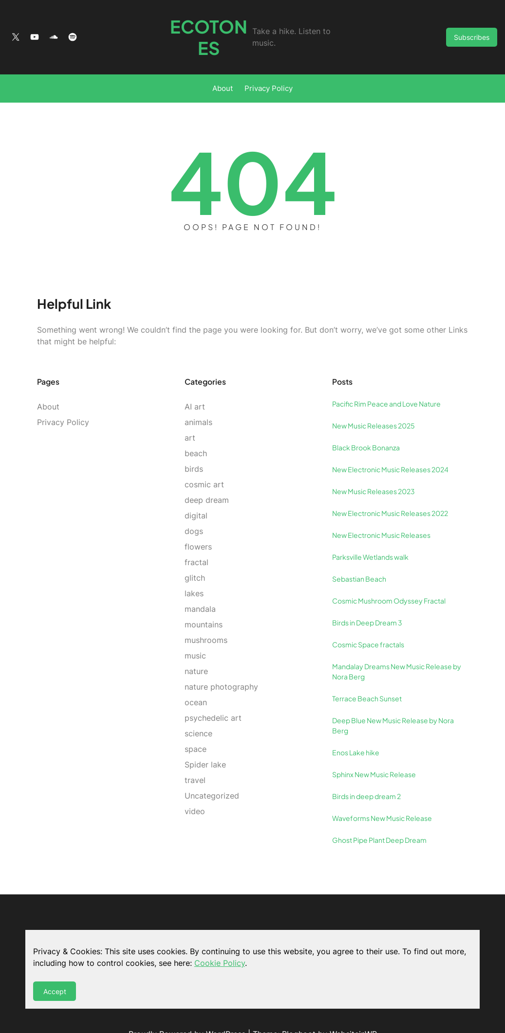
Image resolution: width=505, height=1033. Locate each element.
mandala (200, 587)
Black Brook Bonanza (366, 425)
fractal (196, 540)
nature (196, 649)
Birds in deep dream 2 (366, 774)
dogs (194, 509)
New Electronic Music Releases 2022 (390, 491)
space (195, 727)
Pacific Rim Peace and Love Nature (386, 381)
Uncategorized (212, 774)
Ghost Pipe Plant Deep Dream (379, 818)
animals (198, 400)
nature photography (221, 665)
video (195, 789)
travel (195, 758)
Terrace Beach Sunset (367, 676)
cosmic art (204, 462)
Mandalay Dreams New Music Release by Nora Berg (396, 649)
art (190, 416)
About (222, 66)
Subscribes (471, 26)
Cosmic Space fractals (368, 622)
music (195, 634)
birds (194, 447)
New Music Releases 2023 (373, 469)
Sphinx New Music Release (374, 752)
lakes (194, 571)
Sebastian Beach (359, 556)
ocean (196, 680)
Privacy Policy (268, 66)
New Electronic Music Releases (381, 513)
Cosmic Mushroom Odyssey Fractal (389, 578)
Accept (54, 991)
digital (196, 494)
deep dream (207, 478)
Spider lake (205, 743)
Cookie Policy (219, 963)
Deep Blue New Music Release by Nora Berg (393, 703)
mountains (204, 602)
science (198, 711)
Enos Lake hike (355, 730)
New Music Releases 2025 (373, 403)
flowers (198, 525)
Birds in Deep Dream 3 (367, 600)
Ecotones (198, 26)
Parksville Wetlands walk (370, 535)
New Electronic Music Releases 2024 (390, 447)
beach (196, 431)
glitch (195, 556)
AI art (195, 385)
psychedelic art (213, 696)
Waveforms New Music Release (382, 796)
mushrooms (206, 618)
